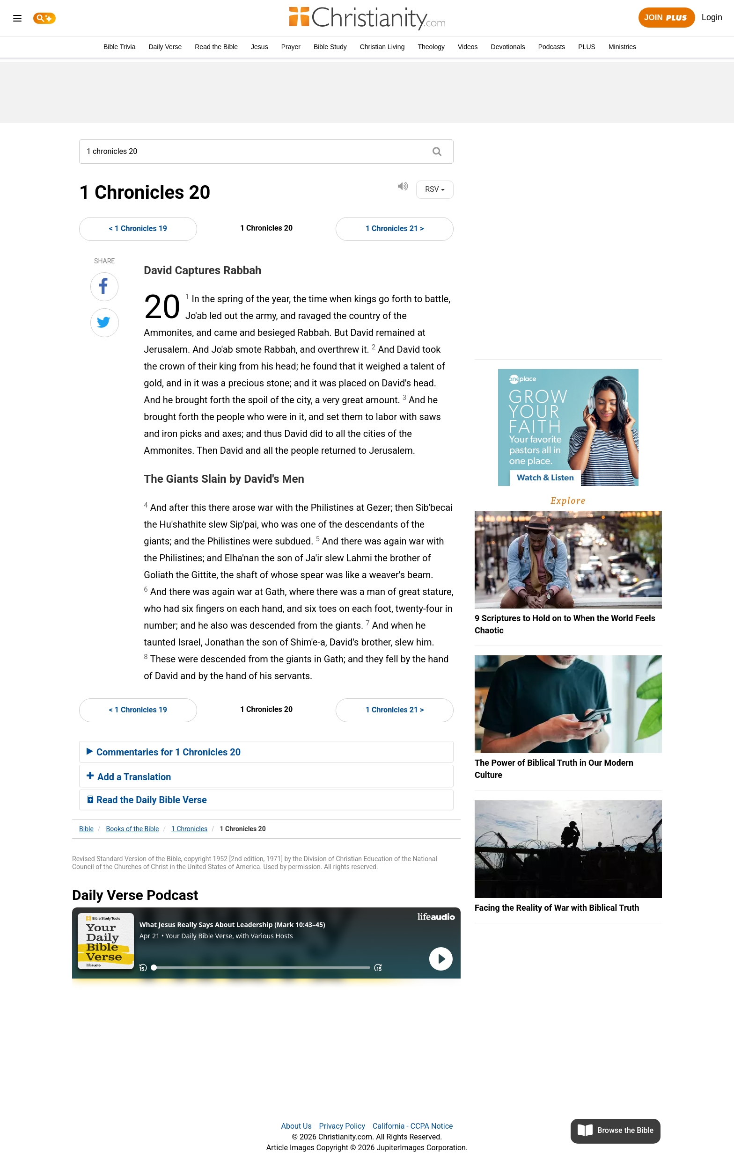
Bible (86, 829)
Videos (468, 47)
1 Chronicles (189, 829)
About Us (296, 1126)
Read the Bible (216, 47)
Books (132, 829)
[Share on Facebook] (104, 286)
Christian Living (382, 47)
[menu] (17, 20)
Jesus (259, 47)
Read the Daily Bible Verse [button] (147, 799)
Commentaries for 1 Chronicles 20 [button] (164, 752)
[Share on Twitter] (104, 322)
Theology (431, 47)
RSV (435, 189)
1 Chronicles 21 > (395, 228)
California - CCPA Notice (413, 1126)
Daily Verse (165, 47)
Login (712, 17)
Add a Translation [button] (129, 777)
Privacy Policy (342, 1126)
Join (666, 18)
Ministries (622, 47)
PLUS (586, 47)
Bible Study (330, 47)
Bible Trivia (119, 47)
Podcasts (551, 47)
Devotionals (508, 47)
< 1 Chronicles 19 (138, 228)
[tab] (266, 751)
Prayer (291, 47)
